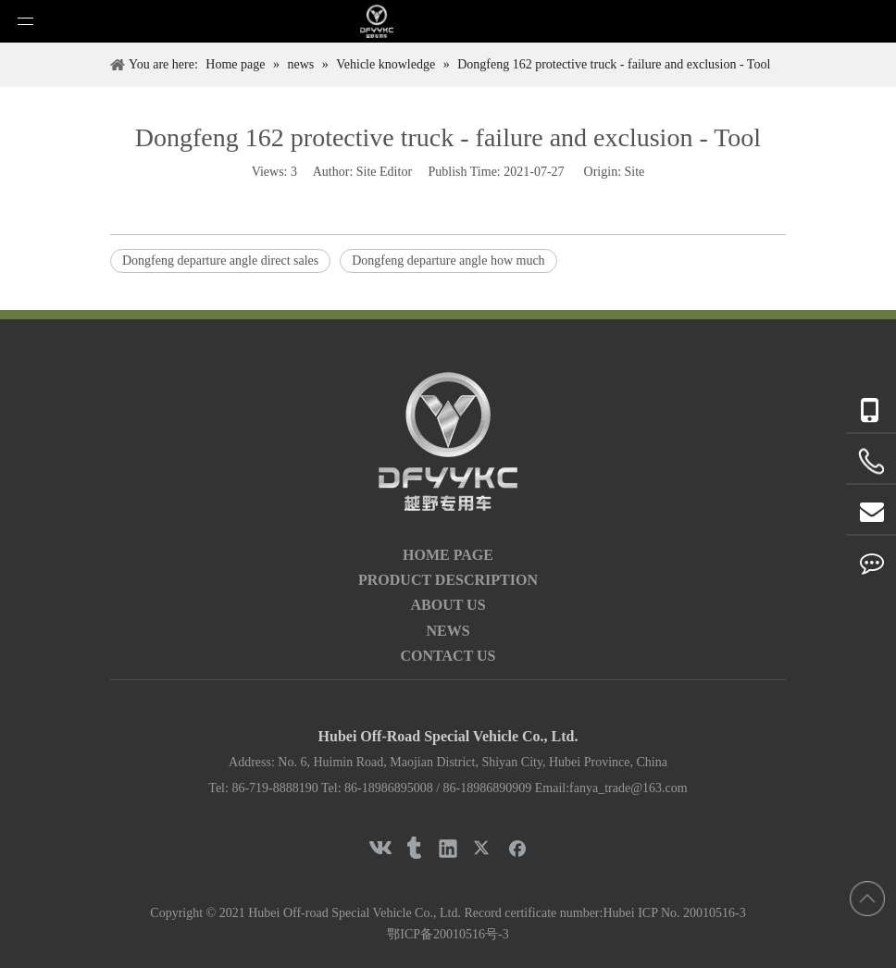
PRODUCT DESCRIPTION (448, 580)
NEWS (447, 631)
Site (635, 172)
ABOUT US (447, 605)
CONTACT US (448, 656)
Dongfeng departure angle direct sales (220, 260)
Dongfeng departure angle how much (448, 260)
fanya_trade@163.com (628, 788)
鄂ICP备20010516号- (444, 934)
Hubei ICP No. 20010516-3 (674, 913)
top (867, 898)
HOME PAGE (448, 555)
